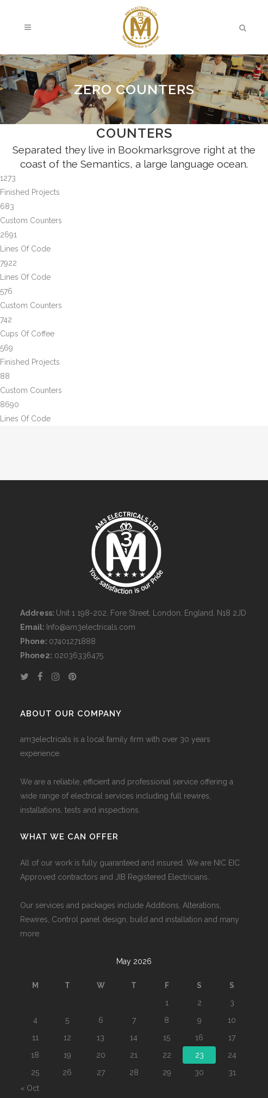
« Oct (29, 1088)
